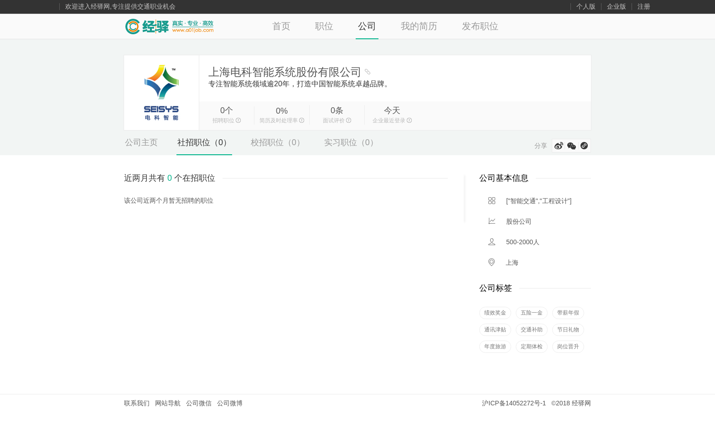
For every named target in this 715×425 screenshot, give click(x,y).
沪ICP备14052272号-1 (514, 403)
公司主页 (141, 142)
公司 (367, 26)
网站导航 (168, 403)
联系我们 (137, 403)
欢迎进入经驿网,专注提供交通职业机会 (120, 6)
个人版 (586, 6)
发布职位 (480, 26)
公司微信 (199, 403)
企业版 (616, 6)
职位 (324, 26)
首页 (281, 26)
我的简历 (419, 26)
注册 (643, 6)
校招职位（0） (278, 142)
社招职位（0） (204, 142)
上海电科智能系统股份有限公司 (285, 72)
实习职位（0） (351, 142)
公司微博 (230, 403)
